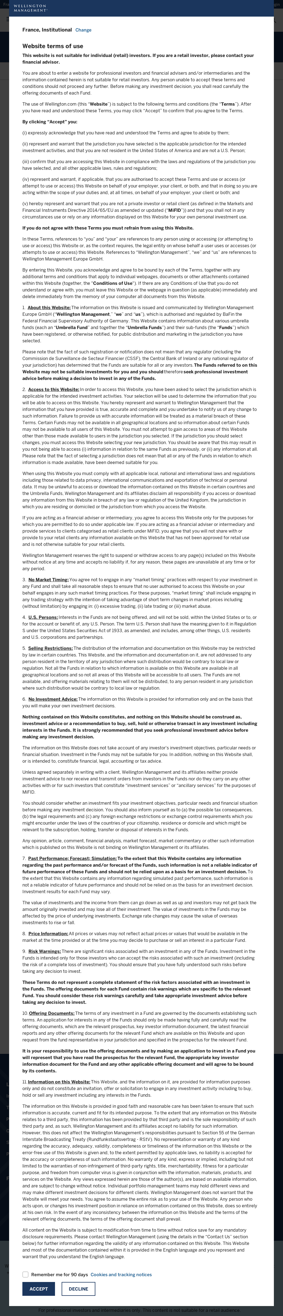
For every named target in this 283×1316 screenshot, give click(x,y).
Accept (39, 1289)
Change (83, 30)
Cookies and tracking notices (121, 1274)
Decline (78, 1289)
